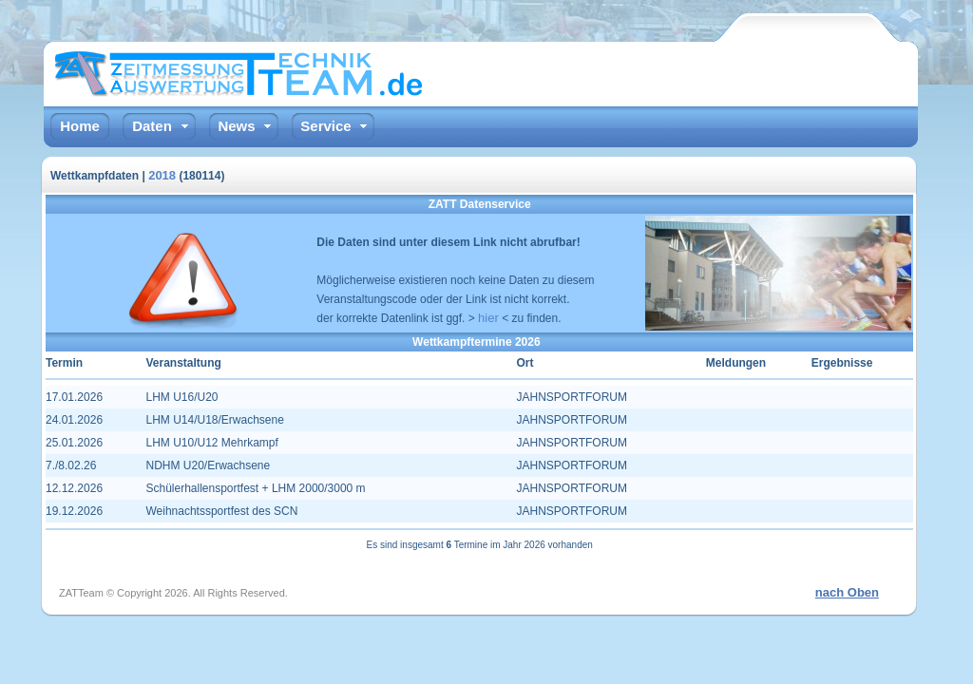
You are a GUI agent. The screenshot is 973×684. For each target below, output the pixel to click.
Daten (152, 126)
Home (80, 126)
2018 (162, 175)
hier (488, 318)
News (236, 126)
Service (325, 126)
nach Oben (847, 592)
